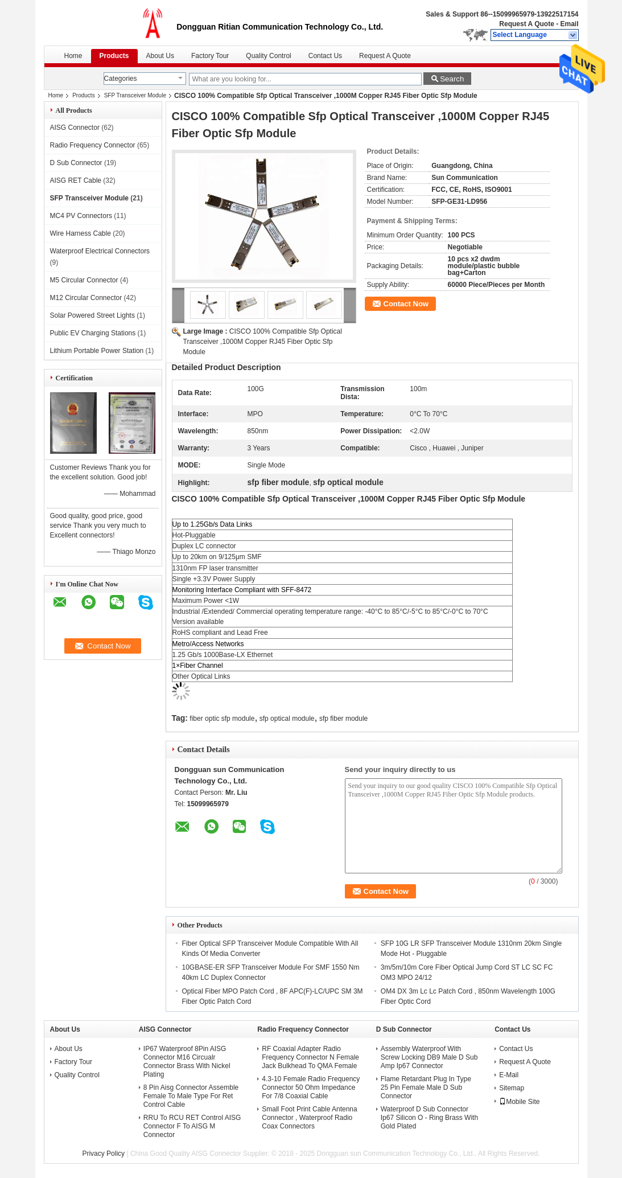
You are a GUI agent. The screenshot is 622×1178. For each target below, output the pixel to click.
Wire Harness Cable (80, 233)
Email (569, 24)
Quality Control (268, 56)
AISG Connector (75, 128)
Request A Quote (526, 24)
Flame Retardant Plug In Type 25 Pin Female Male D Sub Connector (426, 1087)
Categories (120, 79)
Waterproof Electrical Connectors (100, 251)
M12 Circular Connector (86, 298)
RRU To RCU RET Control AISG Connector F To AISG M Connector (192, 1126)
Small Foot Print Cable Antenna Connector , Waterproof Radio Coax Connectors (309, 1117)
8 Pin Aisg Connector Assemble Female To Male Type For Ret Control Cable (190, 1096)
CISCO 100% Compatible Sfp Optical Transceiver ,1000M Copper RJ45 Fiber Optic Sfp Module (262, 341)
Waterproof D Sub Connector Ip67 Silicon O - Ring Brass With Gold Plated (429, 1117)
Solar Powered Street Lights (92, 315)
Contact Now (406, 303)
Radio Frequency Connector (92, 145)
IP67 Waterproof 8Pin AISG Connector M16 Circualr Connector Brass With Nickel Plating (186, 1061)
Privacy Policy (103, 1154)
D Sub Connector (76, 163)
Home (73, 56)
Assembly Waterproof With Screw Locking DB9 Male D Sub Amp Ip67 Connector (429, 1057)
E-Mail (508, 1075)
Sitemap (511, 1088)
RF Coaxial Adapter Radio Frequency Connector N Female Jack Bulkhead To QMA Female (310, 1057)
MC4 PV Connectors (81, 216)
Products (114, 56)
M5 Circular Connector (84, 280)
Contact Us (325, 56)
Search (452, 79)
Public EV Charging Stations (93, 333)
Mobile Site (519, 1102)
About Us (160, 56)
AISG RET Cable (75, 180)
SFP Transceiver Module (135, 95)
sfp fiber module (343, 719)
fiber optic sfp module (222, 719)
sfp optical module (287, 719)
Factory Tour (210, 56)
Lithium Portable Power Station (97, 351)
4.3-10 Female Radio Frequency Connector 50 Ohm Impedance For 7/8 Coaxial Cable (311, 1087)
